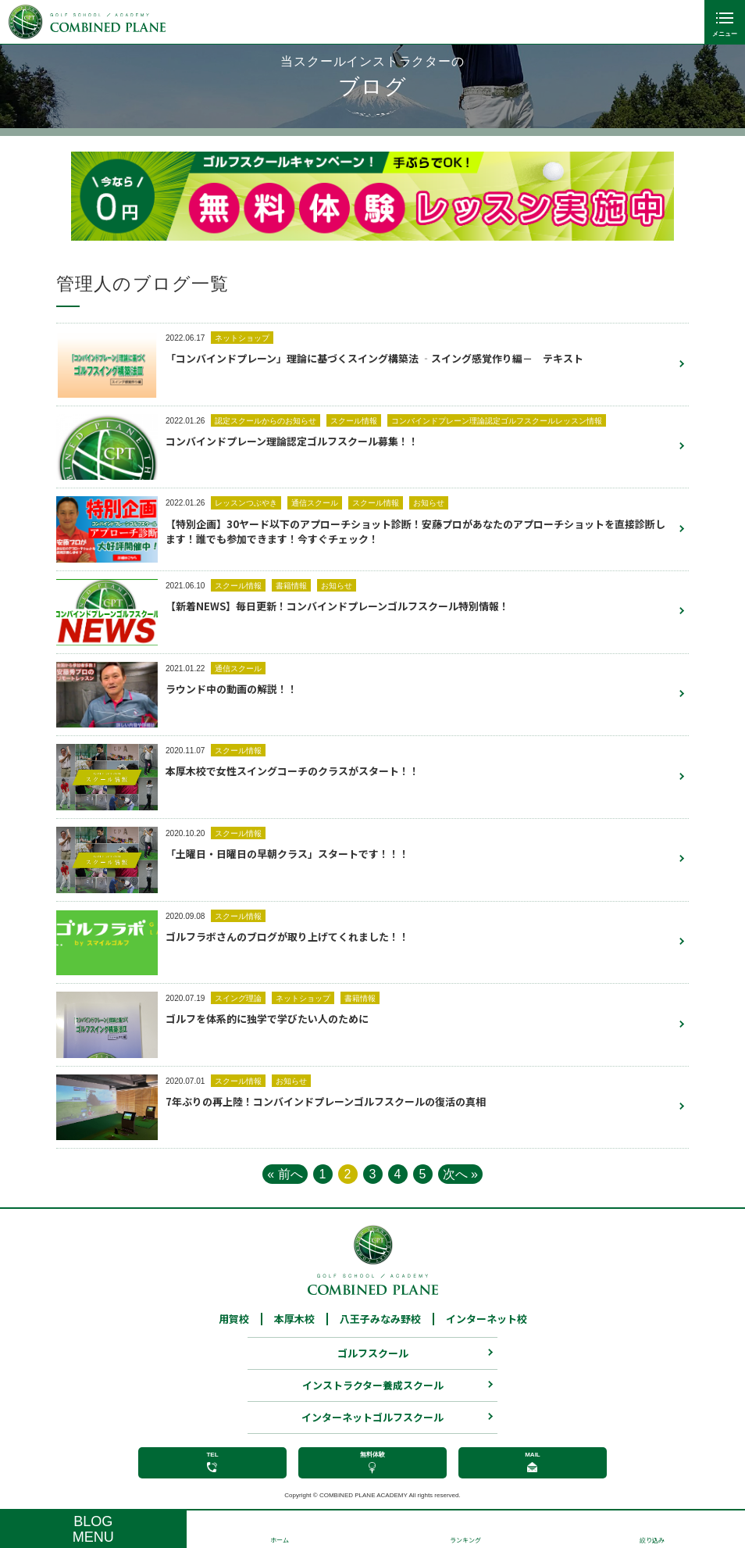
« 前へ (284, 1174)
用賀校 (234, 1327)
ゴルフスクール (372, 1361)
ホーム (279, 1539)
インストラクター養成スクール (373, 1393)
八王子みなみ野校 (380, 1327)
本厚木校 (294, 1327)
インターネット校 (486, 1327)
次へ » (460, 1174)
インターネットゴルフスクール (372, 1425)
